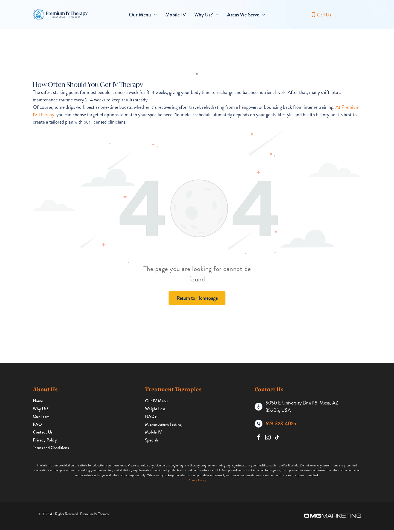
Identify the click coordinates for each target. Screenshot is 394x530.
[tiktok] (277, 438)
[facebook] (258, 438)
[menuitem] (143, 15)
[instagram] (268, 438)
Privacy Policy (197, 480)
